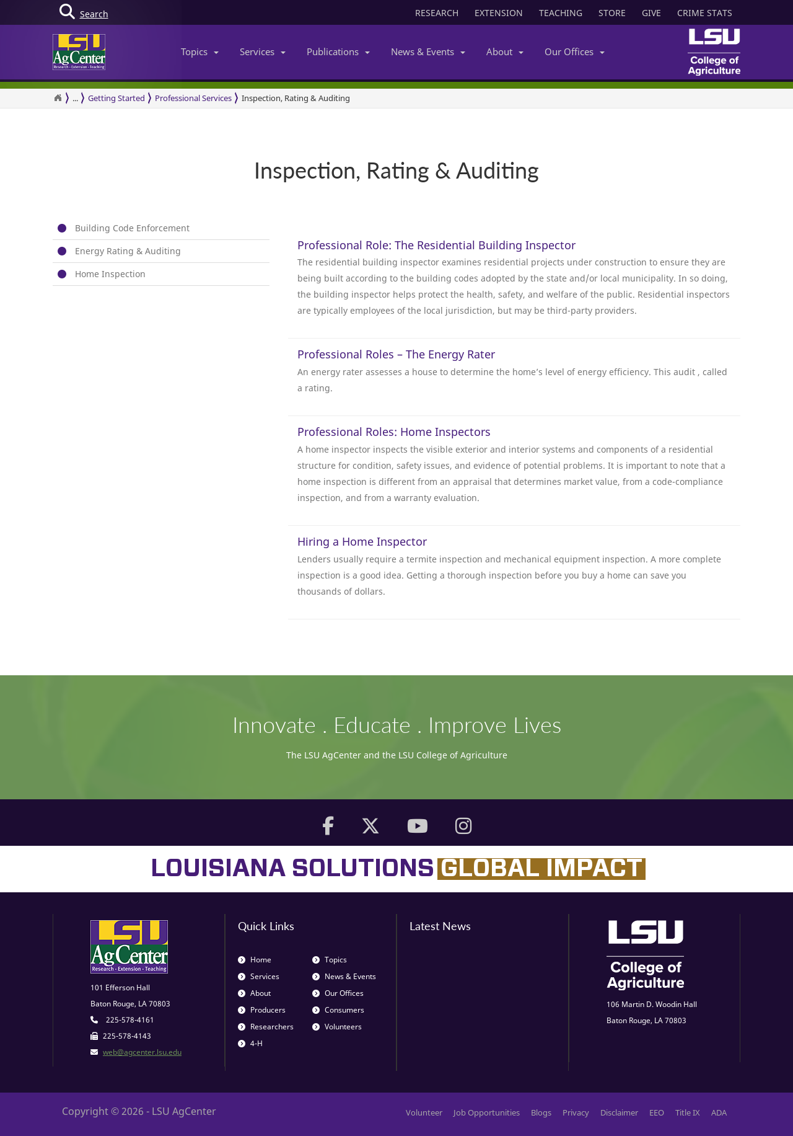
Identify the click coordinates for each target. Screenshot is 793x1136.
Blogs (541, 1112)
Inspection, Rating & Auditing (296, 98)
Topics (200, 51)
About (505, 51)
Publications (338, 51)
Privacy (576, 1112)
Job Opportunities (486, 1112)
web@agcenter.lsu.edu (142, 1052)
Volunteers (337, 1026)
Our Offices (575, 51)
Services (263, 51)
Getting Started (116, 98)
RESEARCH (436, 13)
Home (254, 959)
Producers (262, 1010)
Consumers (338, 1010)
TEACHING (560, 13)
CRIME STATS (704, 13)
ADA (719, 1112)
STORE (612, 13)
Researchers (266, 1026)
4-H (250, 1043)
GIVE (651, 13)
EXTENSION (499, 13)
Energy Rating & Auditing (128, 251)
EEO (656, 1112)
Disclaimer (619, 1112)
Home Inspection (110, 274)
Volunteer (424, 1112)
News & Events (428, 51)
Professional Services (193, 98)
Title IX (687, 1112)
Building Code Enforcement (132, 228)
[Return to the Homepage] (58, 98)
